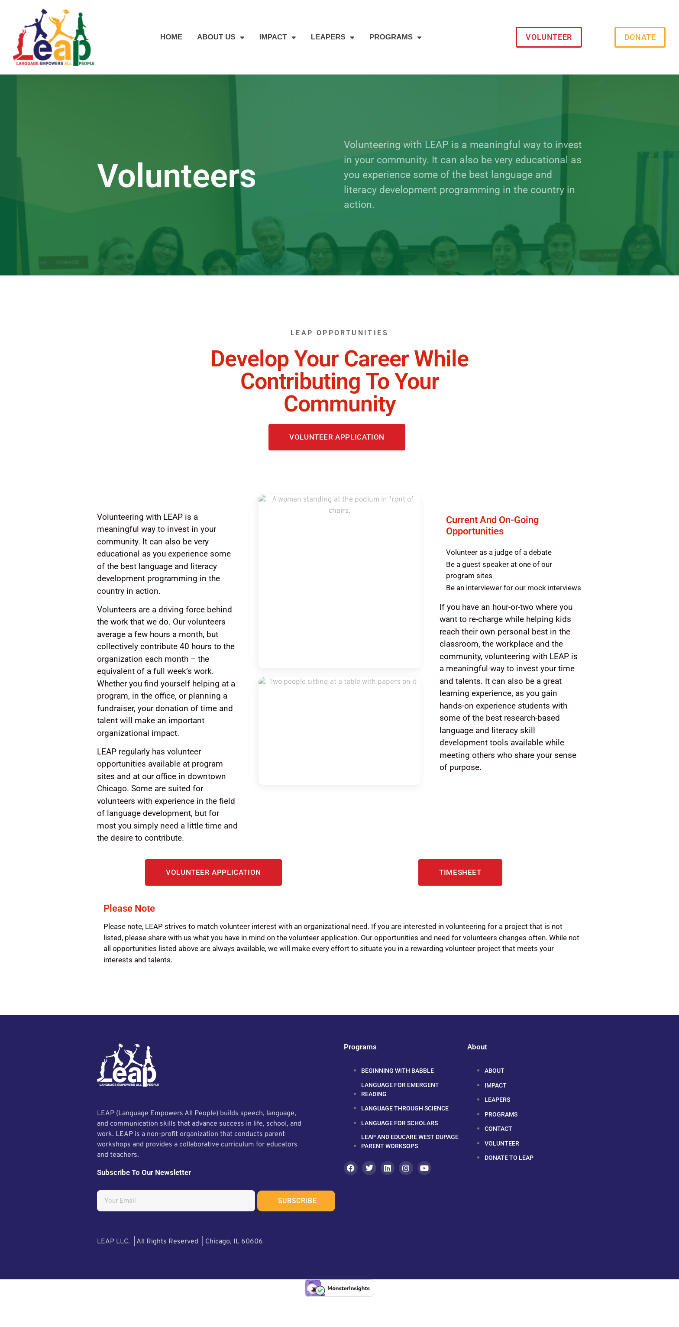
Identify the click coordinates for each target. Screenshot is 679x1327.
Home (171, 37)
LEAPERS (333, 37)
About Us (221, 37)
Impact (277, 37)
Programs (395, 37)
